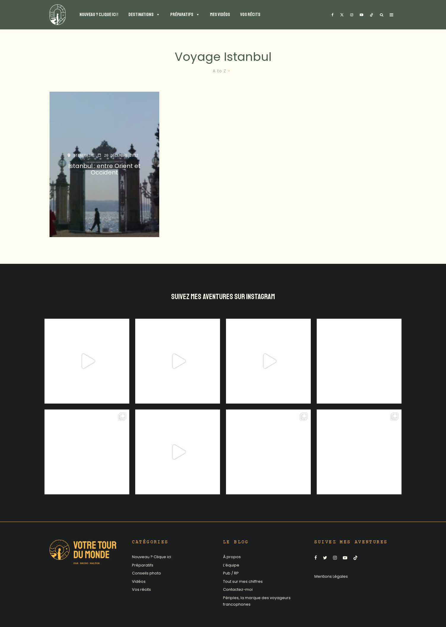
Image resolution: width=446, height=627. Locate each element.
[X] (342, 14)
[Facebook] (332, 14)
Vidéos (139, 581)
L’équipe (231, 565)
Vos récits (141, 589)
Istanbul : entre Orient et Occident (104, 169)
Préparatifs (142, 565)
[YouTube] (361, 14)
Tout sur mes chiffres (243, 581)
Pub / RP (231, 573)
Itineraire (84, 156)
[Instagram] (351, 14)
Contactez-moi (238, 589)
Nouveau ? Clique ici (151, 557)
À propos (232, 557)
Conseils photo (146, 573)
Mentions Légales (331, 576)
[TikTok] (372, 14)
